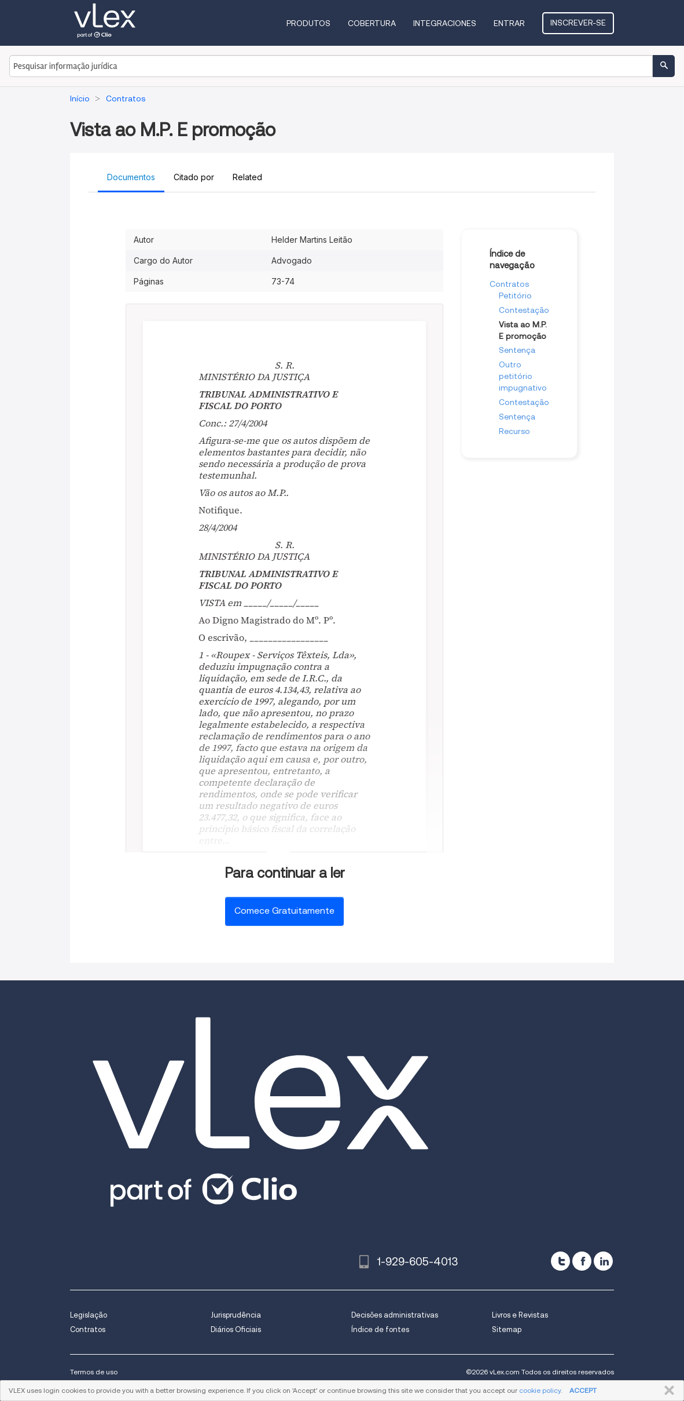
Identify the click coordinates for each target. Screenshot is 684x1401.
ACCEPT (583, 1390)
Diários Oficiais (236, 1329)
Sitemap (506, 1329)
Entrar (509, 23)
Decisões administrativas (394, 1315)
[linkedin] (603, 1261)
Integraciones (444, 23)
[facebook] (581, 1261)
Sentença (517, 350)
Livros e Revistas (520, 1315)
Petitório (515, 295)
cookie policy (540, 1390)
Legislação (88, 1315)
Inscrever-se (578, 22)
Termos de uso (93, 1372)
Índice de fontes (380, 1329)
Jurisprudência (236, 1315)
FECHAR (667, 1390)
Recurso (514, 431)
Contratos (509, 284)
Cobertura (372, 23)
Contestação (524, 310)
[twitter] (560, 1261)
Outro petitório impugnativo (523, 376)
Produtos (308, 23)
